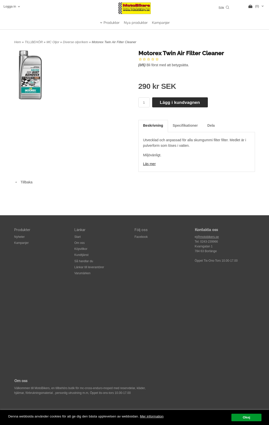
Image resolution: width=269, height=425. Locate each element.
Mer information (151, 416)
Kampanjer (161, 23)
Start (77, 237)
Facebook (141, 237)
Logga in (10, 6)
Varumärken (82, 273)
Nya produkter (136, 23)
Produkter (112, 23)
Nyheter (19, 237)
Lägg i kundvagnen (180, 102)
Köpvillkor (80, 249)
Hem (17, 42)
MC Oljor (53, 42)
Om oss (79, 243)
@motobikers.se (208, 237)
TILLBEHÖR (34, 42)
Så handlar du (83, 261)
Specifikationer (185, 125)
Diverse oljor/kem (76, 42)
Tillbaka (23, 182)
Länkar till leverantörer (89, 267)
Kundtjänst (81, 255)
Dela (211, 125)
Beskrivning (153, 125)
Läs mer (149, 164)
